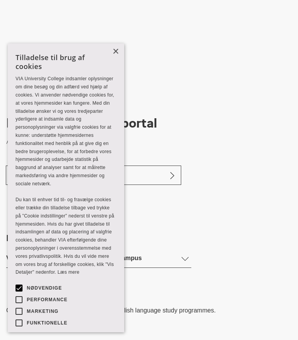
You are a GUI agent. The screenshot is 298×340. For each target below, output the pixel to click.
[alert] (66, 187)
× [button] (115, 52)
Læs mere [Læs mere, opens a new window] (68, 272)
